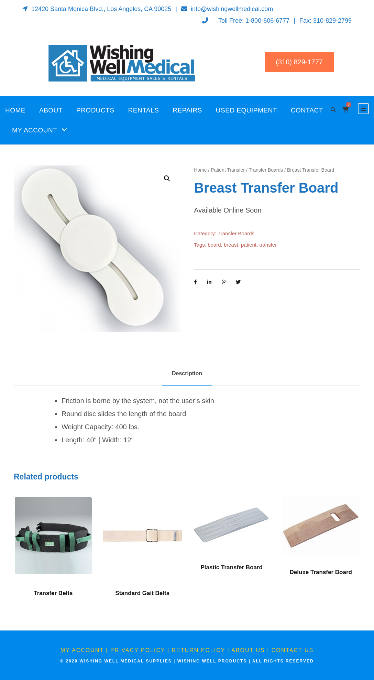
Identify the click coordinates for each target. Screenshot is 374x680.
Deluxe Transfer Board (321, 572)
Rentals (143, 110)
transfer (268, 245)
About (51, 110)
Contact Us (293, 650)
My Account (34, 130)
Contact (307, 110)
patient (248, 245)
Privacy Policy (137, 650)
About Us (248, 650)
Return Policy (199, 650)
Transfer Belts (53, 593)
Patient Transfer (228, 170)
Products (95, 110)
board (214, 245)
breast (231, 245)
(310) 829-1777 (299, 62)
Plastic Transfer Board (232, 567)
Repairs (187, 110)
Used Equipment (246, 110)
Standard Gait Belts (142, 593)
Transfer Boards (266, 170)
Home (15, 110)
